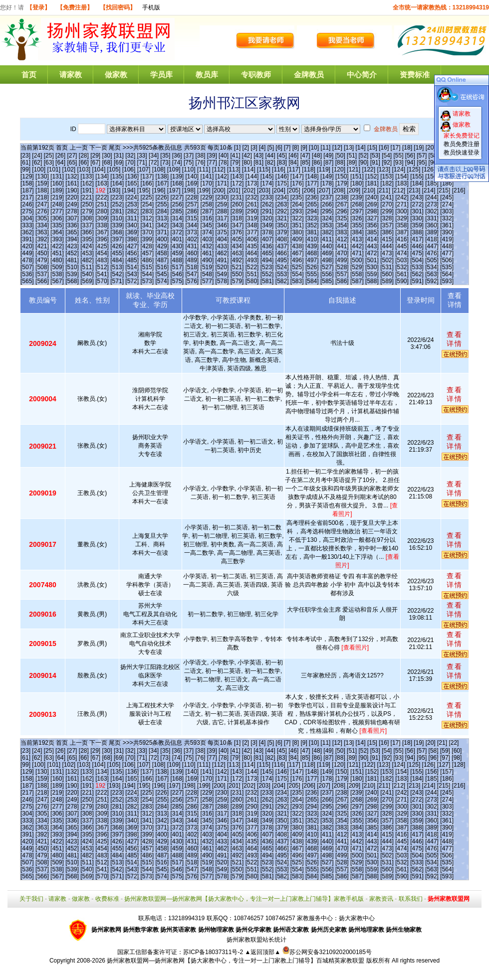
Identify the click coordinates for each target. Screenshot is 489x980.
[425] (102, 246)
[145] (267, 176)
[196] (159, 190)
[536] (27, 274)
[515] (147, 267)
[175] (282, 183)
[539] (72, 274)
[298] (372, 211)
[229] (207, 197)
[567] (57, 281)
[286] (192, 211)
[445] (402, 246)
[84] (293, 162)
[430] (177, 246)
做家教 (116, 74)
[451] (57, 253)
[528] (342, 267)
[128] (459, 764)
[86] (317, 162)
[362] (27, 232)
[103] (84, 169)
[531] (387, 267)
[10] (314, 147)
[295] (327, 211)
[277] (57, 211)
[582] (282, 281)
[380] (297, 232)
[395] (87, 239)
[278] (72, 211)
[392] (42, 239)
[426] (117, 246)
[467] (297, 253)
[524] (282, 267)
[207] (323, 190)
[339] (117, 225)
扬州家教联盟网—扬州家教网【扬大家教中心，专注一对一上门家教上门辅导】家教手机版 (244, 898)
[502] (387, 260)
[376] (237, 232)
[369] (132, 232)
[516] (162, 267)
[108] (159, 169)
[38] (200, 155)
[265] (312, 204)
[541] (102, 274)
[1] (237, 147)
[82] (270, 162)
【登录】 (38, 7)
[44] (270, 155)
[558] (357, 274)
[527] (327, 267)
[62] (37, 162)
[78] (224, 162)
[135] (117, 176)
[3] (253, 147)
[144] (252, 176)
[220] (72, 197)
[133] (87, 176)
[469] (327, 253)
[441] (342, 246)
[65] (72, 162)
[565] (27, 281)
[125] (414, 169)
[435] (252, 246)
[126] (429, 169)
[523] (267, 267)
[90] (363, 162)
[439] (312, 246)
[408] (282, 239)
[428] (147, 246)
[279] (87, 211)
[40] (224, 155)
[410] (312, 239)
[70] (130, 162)
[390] (447, 232)
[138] (162, 176)
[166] (147, 183)
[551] (252, 274)
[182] (387, 183)
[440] (327, 246)
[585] (327, 281)
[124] (398, 169)
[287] (207, 211)
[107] (144, 169)
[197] (174, 190)
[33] (142, 155)
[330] (417, 218)
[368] (117, 232)
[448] (447, 246)
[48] (317, 155)
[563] (432, 274)
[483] (102, 260)
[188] (42, 190)
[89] (352, 162)
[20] (431, 147)
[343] (177, 225)
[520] (222, 267)
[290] (252, 211)
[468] (312, 253)
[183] (402, 183)
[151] (357, 176)
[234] (282, 197)
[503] (402, 260)
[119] (323, 169)
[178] (327, 183)
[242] (402, 197)
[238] (342, 197)
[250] (87, 204)
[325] (342, 218)
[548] (207, 274)
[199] (204, 190)
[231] (237, 197)
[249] (72, 204)
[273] (432, 204)
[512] (102, 267)
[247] (42, 204)
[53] (375, 155)
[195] (144, 190)
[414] (372, 239)
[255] (162, 204)
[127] (444, 764)
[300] (402, 211)
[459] (177, 253)
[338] (102, 225)
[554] (297, 274)
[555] (312, 274)
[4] (262, 147)
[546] (177, 274)
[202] (248, 190)
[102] (68, 169)
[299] (387, 211)
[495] (282, 260)
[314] (177, 218)
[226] (162, 197)
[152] (372, 176)
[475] (417, 253)
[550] (237, 274)
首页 (28, 74)
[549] (222, 274)
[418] (432, 239)
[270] (387, 204)
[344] (192, 225)
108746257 (280, 918)
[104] (99, 169)
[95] (422, 162)
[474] (402, 253)
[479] (42, 260)
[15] (372, 147)
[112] (219, 169)
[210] (368, 190)
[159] (42, 183)
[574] (162, 281)
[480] (57, 260)
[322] (297, 218)
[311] (132, 218)
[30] (107, 155)
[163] (102, 183)
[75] (189, 162)
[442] (357, 246)
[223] (117, 197)
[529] (357, 267)
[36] (177, 155)
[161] (72, 183)
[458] (162, 253)
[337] (87, 225)
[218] (42, 197)
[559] (372, 274)
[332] (447, 218)
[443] (372, 246)
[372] (177, 232)
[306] (57, 218)
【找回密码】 (118, 7)
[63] (49, 162)
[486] (147, 260)
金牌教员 (309, 74)
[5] (270, 147)
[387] (402, 232)
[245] (447, 197)
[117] (293, 169)
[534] (432, 267)
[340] (132, 225)
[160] (57, 183)
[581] (267, 281)
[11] (325, 147)
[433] (222, 246)
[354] (342, 225)
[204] (278, 190)
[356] (372, 225)
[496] (297, 260)
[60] (457, 750)
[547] (192, 274)
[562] (417, 274)
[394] (72, 239)
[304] (27, 218)
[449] (27, 253)
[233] (267, 197)
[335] (57, 225)
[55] (399, 155)
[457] (147, 253)
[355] (357, 225)
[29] (95, 155)
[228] (192, 197)
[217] (27, 197)
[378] (267, 232)
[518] (192, 267)
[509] (57, 267)
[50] (340, 155)
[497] (312, 260)
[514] (132, 267)
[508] (42, 267)
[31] (119, 155)
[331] (432, 218)
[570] (102, 281)
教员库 (207, 74)
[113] (234, 169)
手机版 (151, 7)
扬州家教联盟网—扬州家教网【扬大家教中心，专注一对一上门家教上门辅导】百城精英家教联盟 (235, 960)
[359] (417, 225)
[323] (312, 218)
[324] (327, 218)
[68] (107, 162)
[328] (387, 218)
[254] (147, 204)
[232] (252, 197)
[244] (432, 197)
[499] (342, 260)
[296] (342, 211)
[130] (42, 176)
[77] (212, 162)
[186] (447, 183)
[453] (87, 253)
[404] (222, 239)
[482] (87, 260)
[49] (328, 155)
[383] (342, 232)
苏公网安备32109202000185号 (327, 952)
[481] (72, 260)
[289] (237, 211)
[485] (132, 260)
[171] (222, 183)
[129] (27, 176)
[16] (384, 147)
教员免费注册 (462, 144)
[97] (445, 757)
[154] (402, 176)
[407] (267, 239)
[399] (147, 239)
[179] (342, 183)
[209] (353, 190)
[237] (327, 197)
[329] (402, 218)
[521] (237, 267)
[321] (282, 218)
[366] (87, 232)
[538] (57, 274)
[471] (357, 253)
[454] (102, 253)
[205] (293, 190)
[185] (432, 183)
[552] (267, 274)
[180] (357, 183)
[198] (189, 190)
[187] (27, 190)
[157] (447, 771)
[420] (27, 246)
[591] (417, 281)
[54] (387, 155)
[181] (372, 183)
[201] (234, 190)
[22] (454, 742)
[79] (235, 162)
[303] (447, 211)
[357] (387, 225)
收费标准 (107, 898)
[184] (417, 183)
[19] (419, 147)
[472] (372, 253)
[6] (278, 147)
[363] (42, 232)
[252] (117, 204)
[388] (417, 232)
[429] (162, 246)
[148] (312, 176)
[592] (432, 281)
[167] (162, 183)
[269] (372, 204)
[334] (42, 225)
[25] (49, 155)
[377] (252, 232)
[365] (72, 232)
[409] (297, 239)
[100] (38, 169)
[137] (147, 176)
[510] (72, 267)
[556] (327, 274)
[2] (246, 147)
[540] (87, 274)
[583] (297, 281)
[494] (267, 260)
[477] (447, 253)
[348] (252, 225)
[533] (417, 267)
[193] (114, 190)
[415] (387, 239)
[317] (222, 218)
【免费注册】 (75, 7)
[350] (282, 225)
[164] (117, 183)
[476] (432, 253)
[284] (162, 211)
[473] (387, 253)
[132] (72, 176)
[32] (130, 155)
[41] (235, 155)
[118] (308, 169)
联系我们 (411, 898)
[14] (361, 147)
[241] (387, 197)
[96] (434, 162)
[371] (162, 232)
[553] (282, 274)
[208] (338, 190)
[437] (282, 246)
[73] (165, 162)
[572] (132, 281)
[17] (396, 147)
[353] (327, 225)
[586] (342, 281)
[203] (263, 190)
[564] (447, 274)
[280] (102, 211)
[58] (434, 155)
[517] (177, 267)
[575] (177, 281)
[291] (267, 211)
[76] (200, 162)
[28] (84, 155)
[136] (132, 176)
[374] (207, 232)
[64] (60, 162)
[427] (132, 246)
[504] (417, 260)
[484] (117, 260)
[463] (237, 253)
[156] (432, 176)
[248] (57, 204)
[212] (399, 190)
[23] (25, 155)
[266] (327, 204)
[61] (25, 162)
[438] (297, 246)
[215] (444, 190)
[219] (57, 197)
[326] (357, 218)
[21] (442, 742)
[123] (383, 169)
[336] (72, 225)
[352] (312, 225)
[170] (207, 183)
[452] (72, 253)
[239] (357, 197)
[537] (42, 274)
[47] (305, 155)
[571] (117, 281)
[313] (162, 218)
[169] (192, 183)
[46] (293, 155)
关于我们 (31, 898)
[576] (192, 281)
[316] (207, 218)
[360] (432, 225)
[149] (327, 176)
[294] (312, 211)
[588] (372, 281)
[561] (402, 274)
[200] (219, 190)
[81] (258, 162)
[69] (119, 162)
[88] (340, 162)
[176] (297, 183)
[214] (429, 190)
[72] (154, 162)
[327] (372, 218)
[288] (222, 211)
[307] (72, 218)
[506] (447, 260)
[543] (132, 274)
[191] (87, 190)
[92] (387, 162)
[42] (247, 155)
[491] (222, 260)
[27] (72, 155)
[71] (142, 162)
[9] (303, 147)
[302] (432, 211)
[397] (117, 239)
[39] (212, 155)
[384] (357, 232)
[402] (192, 239)
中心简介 (362, 74)
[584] (312, 281)
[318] (237, 218)
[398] (132, 239)
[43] (258, 155)
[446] (417, 246)
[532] (402, 267)
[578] (222, 281)
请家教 (70, 74)
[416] (402, 239)
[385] (372, 232)
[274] (447, 204)
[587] (357, 281)
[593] (447, 281)
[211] (383, 190)
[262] (267, 204)
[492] (237, 260)
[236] (312, 197)
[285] (177, 211)
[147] (297, 176)
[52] (363, 155)
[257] (192, 204)
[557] (342, 274)
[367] (102, 232)
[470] (342, 253)
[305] (42, 218)
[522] (252, 267)
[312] (147, 218)
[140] (192, 176)
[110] (189, 169)
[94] (410, 162)
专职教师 (256, 74)
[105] (114, 169)
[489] (192, 260)
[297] (357, 211)
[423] (72, 246)
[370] (147, 232)
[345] (207, 225)
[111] (204, 169)
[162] (87, 183)
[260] (237, 204)
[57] (422, 155)
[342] (162, 225)
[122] (368, 169)
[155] (417, 176)
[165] (132, 183)
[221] (87, 197)
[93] (399, 162)
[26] (60, 155)
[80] (247, 162)
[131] (57, 176)
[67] (95, 162)
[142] (222, 176)
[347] (237, 225)
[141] (207, 176)
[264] (297, 204)
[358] (402, 225)
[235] (297, 197)
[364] (57, 232)
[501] (372, 260)
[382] (327, 232)
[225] (147, 197)
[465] (267, 253)
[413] (357, 239)
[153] (387, 176)
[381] (312, 232)
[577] (207, 281)
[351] (297, 225)
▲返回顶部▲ (262, 952)
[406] (252, 239)
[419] (447, 239)
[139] (177, 176)
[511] (87, 267)
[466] (282, 253)
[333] (27, 225)
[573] (147, 281)
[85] (305, 162)
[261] (252, 204)
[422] (57, 246)
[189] (57, 190)
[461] (207, 253)
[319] (252, 218)
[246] (27, 204)
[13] (349, 147)
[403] (207, 239)
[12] (337, 147)
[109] (174, 169)
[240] (372, 197)
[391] (27, 239)
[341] (147, 225)
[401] (177, 239)
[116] (278, 169)
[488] (177, 260)
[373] (192, 232)
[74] (177, 162)
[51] (352, 155)
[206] (308, 190)
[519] (207, 267)
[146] (282, 176)
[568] (72, 281)
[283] (147, 211)
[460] (192, 253)
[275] (27, 211)
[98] (457, 757)
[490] (207, 260)
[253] (132, 204)
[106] (129, 169)
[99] (25, 169)
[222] (102, 197)
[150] (342, 176)
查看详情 (455, 338)
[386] (387, 232)
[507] (27, 267)
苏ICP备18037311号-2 (213, 952)
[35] (165, 155)
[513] (117, 267)
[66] (84, 162)
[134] (102, 176)
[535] (447, 267)
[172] (237, 183)
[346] (222, 225)
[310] (117, 218)
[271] (402, 204)
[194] (129, 190)
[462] (222, 253)
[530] (372, 267)
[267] (342, 204)
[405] (237, 239)
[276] (42, 211)
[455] (117, 253)
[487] (162, 260)
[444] (387, 246)
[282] (132, 211)
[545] (162, 274)
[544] (147, 274)
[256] (177, 204)
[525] (297, 267)
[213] (414, 190)
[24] (37, 155)
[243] (417, 197)
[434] (237, 246)
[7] (287, 147)
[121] (353, 169)
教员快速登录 (462, 152)
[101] (53, 169)
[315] (192, 218)
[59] (445, 750)
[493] (252, 260)
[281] (117, 211)
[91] (375, 162)
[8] (295, 147)
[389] (432, 232)
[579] (237, 281)
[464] (252, 253)
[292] (282, 211)
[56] (410, 155)
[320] (267, 218)
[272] (417, 204)
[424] (87, 246)
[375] (222, 232)
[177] (312, 183)
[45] (282, 155)
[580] (252, 281)
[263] (282, 204)
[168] (177, 183)
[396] (102, 239)
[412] (342, 239)
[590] (402, 281)
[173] (252, 183)
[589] (387, 281)
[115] (263, 169)
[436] (267, 246)
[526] (312, 267)
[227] (177, 197)
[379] (282, 232)
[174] (267, 183)
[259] (222, 204)
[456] (132, 253)
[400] (162, 239)
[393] (57, 239)
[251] (102, 204)
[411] (327, 239)
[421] (42, 246)
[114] (248, 169)
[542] (117, 274)
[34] (154, 155)
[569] (87, 281)
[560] (387, 274)
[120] (338, 169)
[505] (432, 260)
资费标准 (415, 74)
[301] (417, 211)
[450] (42, 253)
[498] (327, 260)
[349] (267, 225)
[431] (192, 246)
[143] (237, 176)
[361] (447, 225)
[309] (102, 218)
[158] (27, 183)
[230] (222, 197)
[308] (87, 218)
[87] (328, 162)
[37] (189, 155)
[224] (132, 197)
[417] (417, 239)
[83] (282, 162)
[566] (42, 281)
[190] (72, 190)
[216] (459, 190)
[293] (297, 211)
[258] (207, 204)
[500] (357, 260)
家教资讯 (381, 898)
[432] (207, 246)
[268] (357, 204)
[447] (432, 246)
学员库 (161, 74)
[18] (407, 147)
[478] (27, 260)
